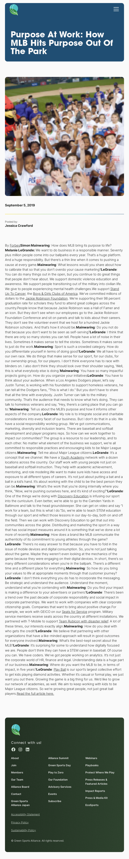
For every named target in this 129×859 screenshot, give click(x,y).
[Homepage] (13, 9)
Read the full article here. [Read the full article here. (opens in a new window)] (35, 694)
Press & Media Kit (96, 797)
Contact (16, 794)
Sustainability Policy (23, 830)
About (15, 758)
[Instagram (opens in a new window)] (20, 749)
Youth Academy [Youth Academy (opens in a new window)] (72, 457)
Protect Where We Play (99, 772)
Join (14, 765)
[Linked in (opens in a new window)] (27, 749)
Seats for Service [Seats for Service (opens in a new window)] (74, 612)
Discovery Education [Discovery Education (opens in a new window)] (73, 496)
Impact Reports (95, 790)
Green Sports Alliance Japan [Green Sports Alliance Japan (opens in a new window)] (20, 803)
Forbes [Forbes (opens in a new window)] (15, 245)
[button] (115, 8)
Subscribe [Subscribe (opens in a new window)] (54, 801)
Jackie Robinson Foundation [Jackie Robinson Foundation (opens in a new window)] (46, 298)
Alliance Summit (58, 758)
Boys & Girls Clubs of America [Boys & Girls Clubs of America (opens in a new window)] (55, 293)
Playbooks (92, 765)
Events (52, 794)
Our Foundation (58, 779)
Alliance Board (20, 786)
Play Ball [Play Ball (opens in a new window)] (60, 670)
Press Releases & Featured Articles (96, 781)
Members (17, 772)
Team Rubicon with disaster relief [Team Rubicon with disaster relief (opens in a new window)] (83, 621)
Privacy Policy (20, 822)
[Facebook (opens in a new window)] (13, 749)
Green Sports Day (59, 765)
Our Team (17, 779)
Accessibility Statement (25, 814)
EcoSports (92, 805)
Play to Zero (55, 772)
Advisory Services (59, 786)
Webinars (91, 758)
